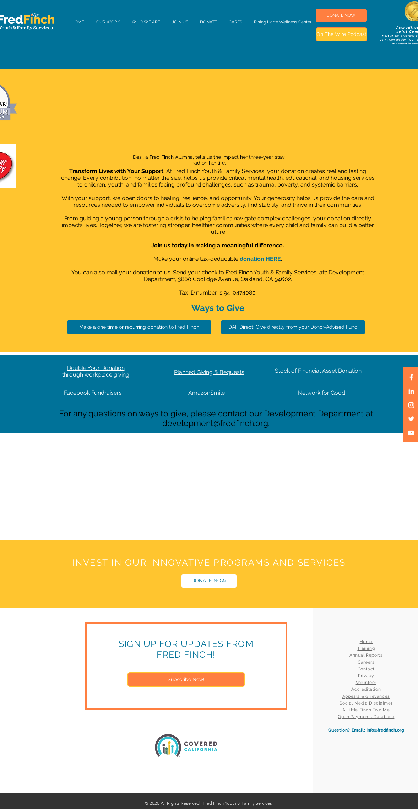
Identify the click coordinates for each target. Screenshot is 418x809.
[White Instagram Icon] (411, 405)
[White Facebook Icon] (411, 377)
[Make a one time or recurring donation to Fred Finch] (139, 327)
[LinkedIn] (411, 391)
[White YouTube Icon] (411, 433)
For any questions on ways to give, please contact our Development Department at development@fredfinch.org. (216, 418)
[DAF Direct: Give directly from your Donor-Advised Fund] (293, 327)
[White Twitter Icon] (411, 419)
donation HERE (260, 258)
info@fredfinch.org (385, 730)
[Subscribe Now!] (186, 679)
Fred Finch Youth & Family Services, (272, 272)
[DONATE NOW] (341, 15)
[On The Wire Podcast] (341, 34)
